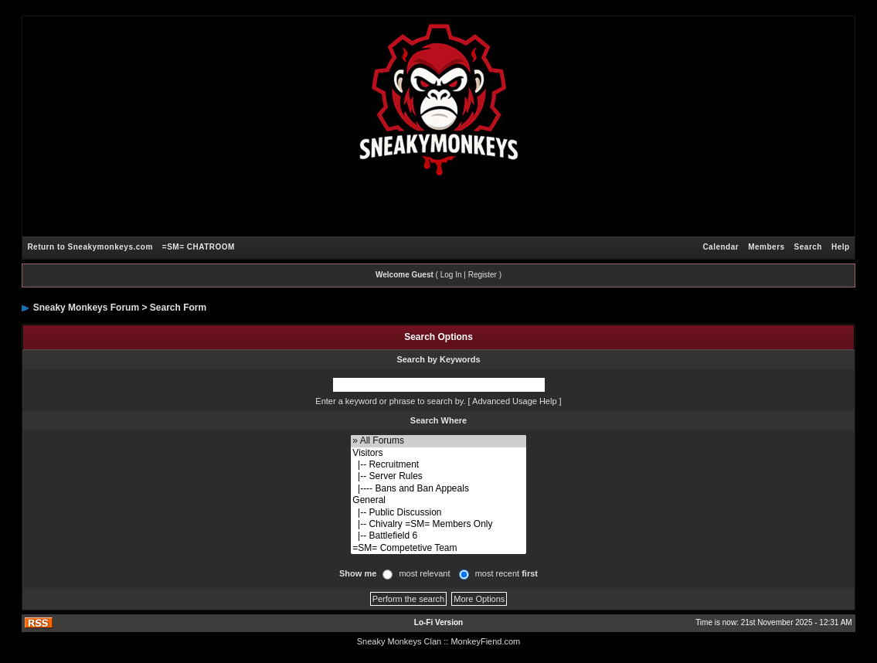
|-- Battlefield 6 (438, 536)
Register (482, 274)
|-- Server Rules (438, 476)
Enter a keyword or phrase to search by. (390, 401)
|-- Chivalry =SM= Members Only (438, 524)
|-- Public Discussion (438, 512)
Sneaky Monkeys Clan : (402, 641)
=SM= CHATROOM (198, 247)
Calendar (720, 247)
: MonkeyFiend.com (483, 641)
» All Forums (438, 441)
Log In (451, 274)
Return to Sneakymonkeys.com (89, 247)
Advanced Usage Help (514, 401)
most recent (506, 573)
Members (766, 247)
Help (840, 247)
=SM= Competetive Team (438, 548)
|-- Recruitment (438, 465)
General (438, 500)
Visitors (438, 453)
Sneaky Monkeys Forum (86, 307)
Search (808, 247)
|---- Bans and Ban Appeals (438, 489)
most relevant (424, 573)
